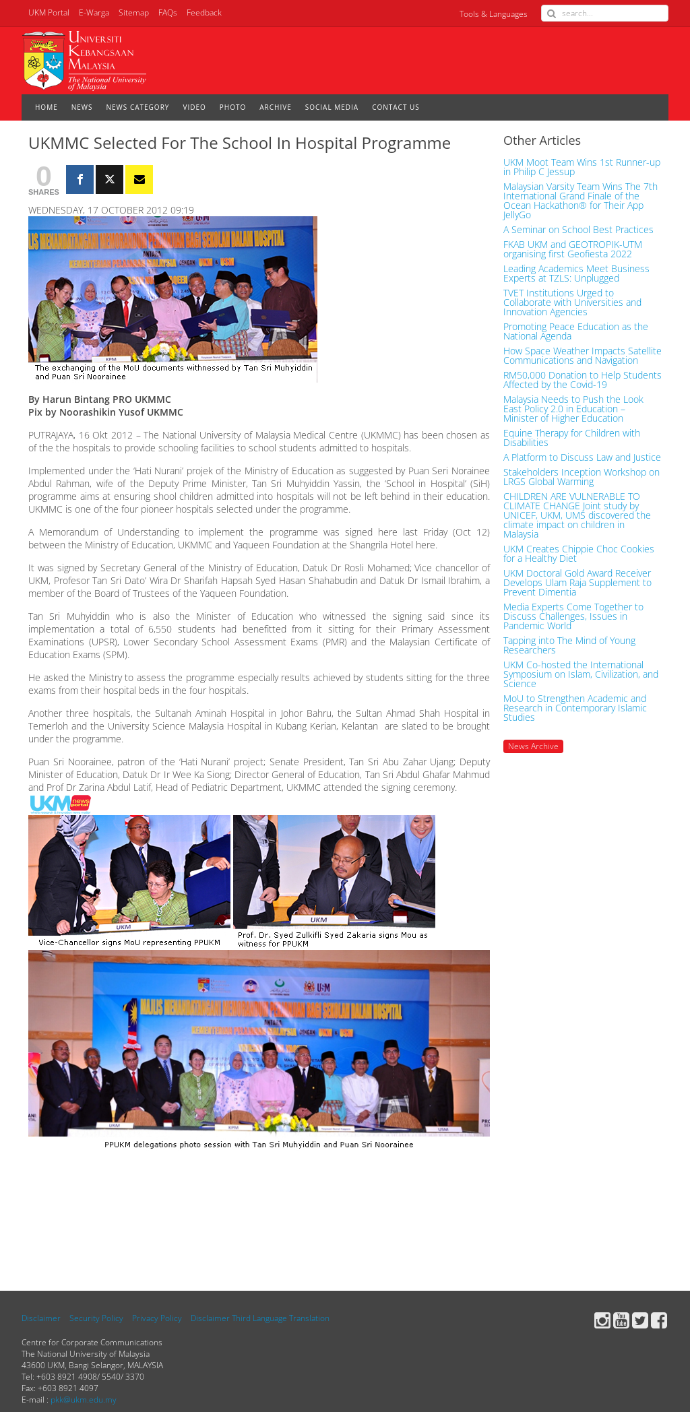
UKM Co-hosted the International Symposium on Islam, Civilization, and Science (580, 674)
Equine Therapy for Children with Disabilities (571, 437)
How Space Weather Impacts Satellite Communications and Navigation (582, 355)
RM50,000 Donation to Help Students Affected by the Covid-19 (582, 380)
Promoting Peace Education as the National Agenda (575, 331)
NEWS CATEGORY (138, 107)
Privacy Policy (157, 1318)
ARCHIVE (275, 107)
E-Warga (94, 12)
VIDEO (194, 107)
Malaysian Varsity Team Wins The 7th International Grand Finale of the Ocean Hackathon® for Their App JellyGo (580, 201)
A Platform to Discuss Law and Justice (582, 457)
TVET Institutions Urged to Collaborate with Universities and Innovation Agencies (572, 302)
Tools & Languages (494, 14)
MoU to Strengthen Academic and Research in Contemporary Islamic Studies (575, 708)
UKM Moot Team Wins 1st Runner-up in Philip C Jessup (581, 167)
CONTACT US (396, 107)
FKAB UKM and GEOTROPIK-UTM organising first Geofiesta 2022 (572, 249)
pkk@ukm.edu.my (84, 1399)
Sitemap (134, 12)
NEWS (82, 107)
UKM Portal (48, 12)
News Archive (533, 746)
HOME (46, 107)
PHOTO (233, 107)
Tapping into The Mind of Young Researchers (569, 645)
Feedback (204, 12)
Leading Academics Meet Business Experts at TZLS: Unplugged (576, 273)
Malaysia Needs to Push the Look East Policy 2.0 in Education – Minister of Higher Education (573, 409)
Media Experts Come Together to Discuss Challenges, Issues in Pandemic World (573, 616)
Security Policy (96, 1318)
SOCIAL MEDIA (331, 107)
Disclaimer (41, 1318)
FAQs (167, 12)
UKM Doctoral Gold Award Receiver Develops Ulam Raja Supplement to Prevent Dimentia (577, 583)
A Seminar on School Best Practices (578, 229)
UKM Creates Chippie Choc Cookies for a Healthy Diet (578, 553)
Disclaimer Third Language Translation (260, 1318)
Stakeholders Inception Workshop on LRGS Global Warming (581, 477)
